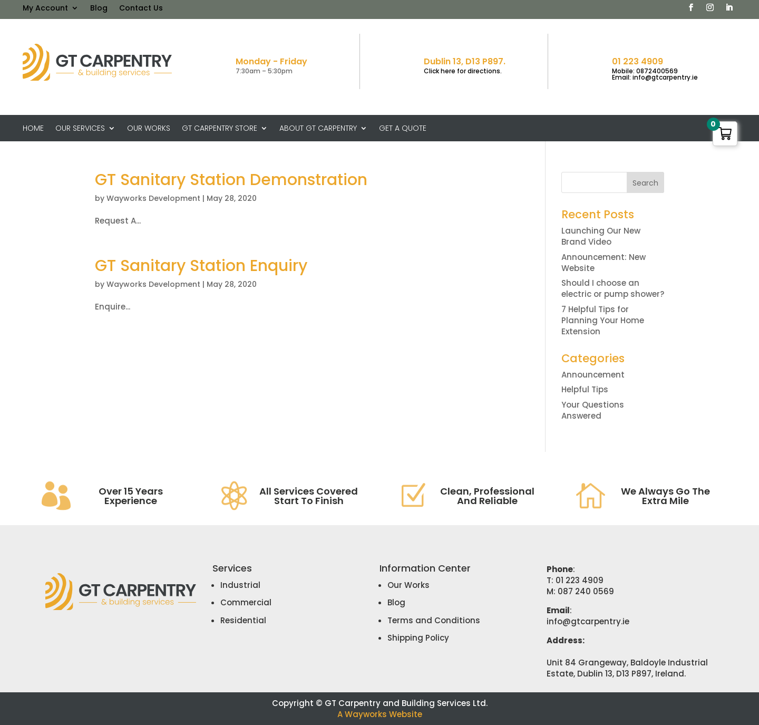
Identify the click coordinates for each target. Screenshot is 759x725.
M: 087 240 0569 (580, 591)
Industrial (240, 585)
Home (33, 128)
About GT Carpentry (318, 128)
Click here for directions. (463, 70)
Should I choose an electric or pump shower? (612, 288)
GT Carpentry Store (219, 128)
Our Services (80, 128)
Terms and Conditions (433, 620)
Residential (243, 620)
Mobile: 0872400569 (645, 70)
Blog (99, 8)
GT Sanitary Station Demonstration (231, 180)
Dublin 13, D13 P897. (464, 61)
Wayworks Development (153, 198)
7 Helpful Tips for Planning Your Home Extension (602, 320)
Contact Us (141, 8)
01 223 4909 (637, 61)
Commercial (245, 602)
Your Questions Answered (592, 410)
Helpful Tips (584, 389)
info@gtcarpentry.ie (588, 621)
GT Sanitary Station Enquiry (201, 266)
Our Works (148, 128)
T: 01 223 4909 (575, 580)
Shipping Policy (418, 637)
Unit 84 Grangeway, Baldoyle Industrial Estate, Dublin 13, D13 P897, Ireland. (627, 668)
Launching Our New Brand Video (600, 236)
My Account (45, 8)
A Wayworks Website (379, 714)
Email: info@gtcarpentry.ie (655, 77)
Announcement (593, 374)
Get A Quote (402, 128)
